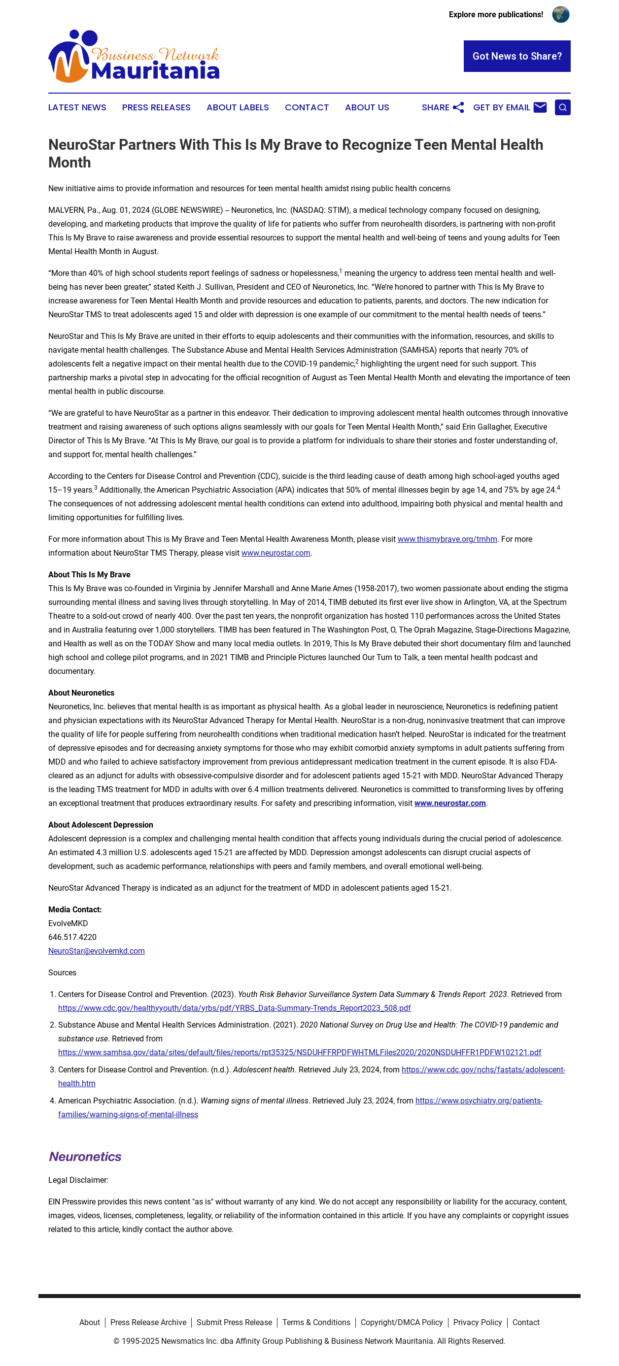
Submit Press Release (234, 1322)
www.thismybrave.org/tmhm (447, 539)
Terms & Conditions (316, 1322)
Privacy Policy (477, 1322)
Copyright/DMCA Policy (402, 1322)
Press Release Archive (148, 1322)
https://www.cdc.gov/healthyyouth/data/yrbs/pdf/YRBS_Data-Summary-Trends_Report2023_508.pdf (234, 1008)
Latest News (77, 107)
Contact (307, 107)
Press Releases (156, 107)
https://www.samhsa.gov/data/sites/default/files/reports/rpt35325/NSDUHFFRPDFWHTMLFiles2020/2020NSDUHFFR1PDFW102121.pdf (300, 1052)
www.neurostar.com (275, 553)
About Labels (237, 107)
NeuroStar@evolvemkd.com (96, 951)
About (89, 1322)
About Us (367, 107)
